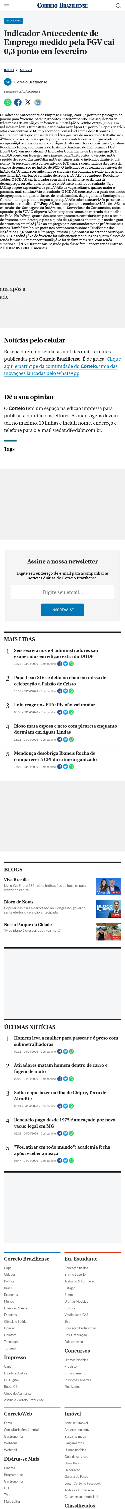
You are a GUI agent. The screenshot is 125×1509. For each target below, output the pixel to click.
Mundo (9, 1301)
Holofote (10, 1335)
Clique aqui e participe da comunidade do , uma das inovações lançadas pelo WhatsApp (62, 366)
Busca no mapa (75, 1436)
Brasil (8, 1288)
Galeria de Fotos (76, 1476)
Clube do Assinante (18, 1393)
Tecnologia (11, 1342)
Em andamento (75, 1373)
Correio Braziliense (26, 1259)
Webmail (10, 1450)
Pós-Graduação (76, 1335)
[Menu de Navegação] (7, 5)
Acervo (26, 70)
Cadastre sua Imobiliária (82, 1497)
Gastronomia (13, 1436)
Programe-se (13, 1475)
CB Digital (11, 1380)
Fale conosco (74, 1342)
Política (9, 1281)
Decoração (72, 1470)
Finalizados (72, 1387)
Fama (8, 1423)
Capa (8, 1268)
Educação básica (76, 1268)
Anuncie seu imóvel (78, 1430)
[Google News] (38, 104)
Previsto (71, 1366)
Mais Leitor (12, 1501)
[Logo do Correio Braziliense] (62, 6)
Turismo (10, 1348)
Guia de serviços (76, 1457)
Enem (69, 1295)
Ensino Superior (76, 1274)
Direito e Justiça (15, 1373)
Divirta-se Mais (21, 1459)
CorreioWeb (18, 1414)
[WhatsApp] (8, 104)
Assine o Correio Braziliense (24, 1400)
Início (9, 70)
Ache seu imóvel (76, 1423)
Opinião (9, 1328)
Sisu (67, 1321)
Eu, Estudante (81, 1259)
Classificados (80, 1506)
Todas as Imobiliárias (79, 1490)
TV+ (7, 1495)
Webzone (11, 1443)
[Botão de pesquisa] (118, 5)
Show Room (73, 1463)
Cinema (9, 1468)
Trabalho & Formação (80, 1281)
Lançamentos (74, 1443)
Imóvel (73, 1414)
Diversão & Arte (15, 1308)
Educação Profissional (80, 1328)
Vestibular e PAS (76, 1315)
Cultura (70, 1308)
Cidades (10, 1274)
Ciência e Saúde (15, 1321)
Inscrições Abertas (78, 1380)
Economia (11, 1295)
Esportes (10, 1315)
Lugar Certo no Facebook (83, 1483)
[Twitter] (28, 104)
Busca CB (11, 1387)
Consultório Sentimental (21, 1430)
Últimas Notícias (76, 1301)
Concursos (77, 1351)
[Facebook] (18, 104)
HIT (7, 1488)
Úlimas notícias (75, 1450)
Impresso (15, 1357)
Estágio (70, 1288)
